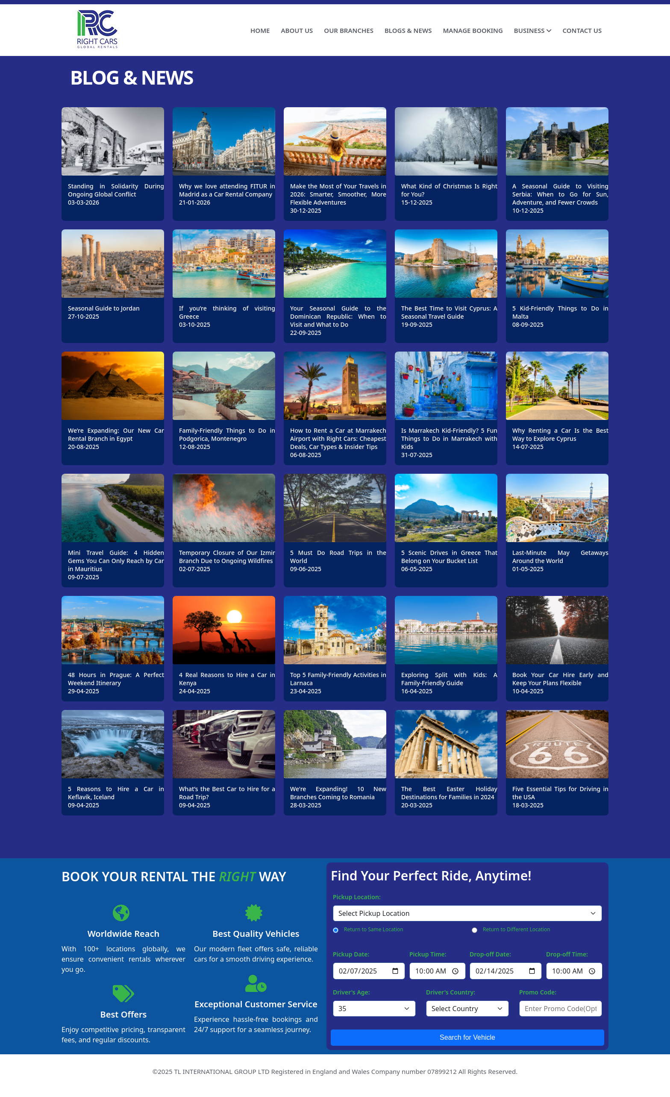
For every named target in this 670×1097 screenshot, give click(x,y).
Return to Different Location (516, 929)
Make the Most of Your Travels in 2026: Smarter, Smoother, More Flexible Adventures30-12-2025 (338, 198)
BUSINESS (533, 30)
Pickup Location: (357, 897)
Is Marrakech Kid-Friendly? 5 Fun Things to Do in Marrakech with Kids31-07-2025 (449, 442)
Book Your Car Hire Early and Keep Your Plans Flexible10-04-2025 (560, 683)
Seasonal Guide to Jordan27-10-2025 (104, 312)
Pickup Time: (428, 954)
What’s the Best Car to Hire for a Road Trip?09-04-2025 (227, 797)
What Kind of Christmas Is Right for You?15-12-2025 (449, 194)
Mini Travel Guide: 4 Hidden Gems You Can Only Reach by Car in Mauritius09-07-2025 (116, 564)
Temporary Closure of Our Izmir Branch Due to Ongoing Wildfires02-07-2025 (227, 560)
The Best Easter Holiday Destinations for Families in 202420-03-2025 (449, 797)
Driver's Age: (351, 992)
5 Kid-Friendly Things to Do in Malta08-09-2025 (560, 316)
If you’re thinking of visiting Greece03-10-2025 (227, 316)
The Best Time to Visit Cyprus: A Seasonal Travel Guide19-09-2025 (449, 316)
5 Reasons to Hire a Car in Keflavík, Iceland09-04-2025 (116, 797)
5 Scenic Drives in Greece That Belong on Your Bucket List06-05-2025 (449, 560)
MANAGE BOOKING (472, 30)
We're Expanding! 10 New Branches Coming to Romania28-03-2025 (338, 797)
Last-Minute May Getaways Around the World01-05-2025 (560, 560)
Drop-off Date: (490, 954)
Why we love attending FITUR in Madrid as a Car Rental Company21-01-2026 (227, 194)
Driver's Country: (450, 992)
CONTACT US (582, 30)
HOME (260, 30)
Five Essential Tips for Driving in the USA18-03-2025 (560, 797)
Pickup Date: (351, 954)
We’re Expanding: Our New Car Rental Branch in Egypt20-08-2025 (116, 438)
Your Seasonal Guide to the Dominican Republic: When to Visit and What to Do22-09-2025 (338, 320)
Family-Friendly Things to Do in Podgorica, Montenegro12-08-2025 (227, 438)
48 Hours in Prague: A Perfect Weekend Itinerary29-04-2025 (116, 683)
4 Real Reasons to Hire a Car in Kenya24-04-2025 (227, 683)
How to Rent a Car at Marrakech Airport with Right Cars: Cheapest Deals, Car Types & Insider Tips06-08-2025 (338, 442)
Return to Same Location (373, 929)
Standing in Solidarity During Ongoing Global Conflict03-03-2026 (116, 194)
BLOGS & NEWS (408, 30)
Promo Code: (537, 992)
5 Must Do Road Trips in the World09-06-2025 (338, 560)
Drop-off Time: (567, 954)
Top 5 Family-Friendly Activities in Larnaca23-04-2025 (338, 683)
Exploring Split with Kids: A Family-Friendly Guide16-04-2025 (449, 683)
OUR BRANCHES (348, 30)
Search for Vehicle (467, 1037)
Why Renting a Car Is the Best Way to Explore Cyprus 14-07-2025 (560, 438)
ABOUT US (297, 30)
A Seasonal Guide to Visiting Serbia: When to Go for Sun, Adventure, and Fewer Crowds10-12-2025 (560, 198)
